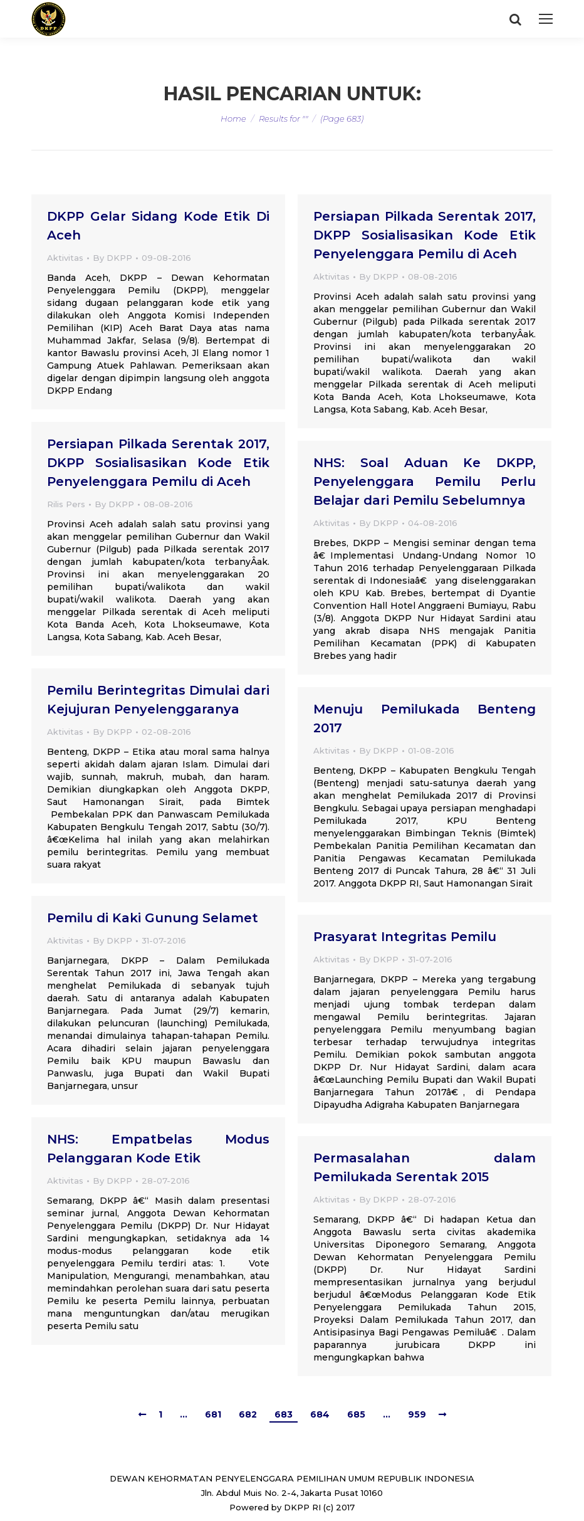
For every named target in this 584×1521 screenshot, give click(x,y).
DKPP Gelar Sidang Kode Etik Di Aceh (158, 226)
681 (213, 1414)
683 (283, 1414)
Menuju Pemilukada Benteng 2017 (424, 718)
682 (248, 1414)
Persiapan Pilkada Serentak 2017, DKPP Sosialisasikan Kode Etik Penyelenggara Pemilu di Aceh (424, 235)
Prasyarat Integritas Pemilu (404, 936)
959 (417, 1414)
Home (233, 118)
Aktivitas (65, 258)
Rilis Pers (66, 504)
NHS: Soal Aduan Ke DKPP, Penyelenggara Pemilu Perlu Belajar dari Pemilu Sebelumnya (424, 481)
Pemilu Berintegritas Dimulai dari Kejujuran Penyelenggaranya (158, 700)
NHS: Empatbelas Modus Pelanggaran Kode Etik (158, 1149)
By (112, 258)
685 (356, 1414)
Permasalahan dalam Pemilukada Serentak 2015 (424, 1167)
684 (320, 1414)
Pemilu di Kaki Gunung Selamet (152, 917)
